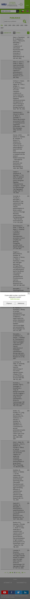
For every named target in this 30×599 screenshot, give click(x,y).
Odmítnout (21, 303)
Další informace (15, 299)
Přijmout (9, 303)
